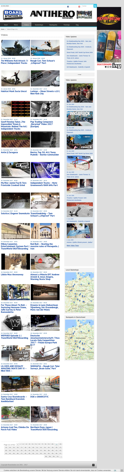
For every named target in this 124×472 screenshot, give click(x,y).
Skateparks (53, 25)
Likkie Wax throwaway (12, 274)
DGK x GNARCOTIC (39, 396)
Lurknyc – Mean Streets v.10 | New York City (45, 92)
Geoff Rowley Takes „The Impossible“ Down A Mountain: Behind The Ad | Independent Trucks (14, 125)
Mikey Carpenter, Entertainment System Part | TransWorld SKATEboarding (15, 246)
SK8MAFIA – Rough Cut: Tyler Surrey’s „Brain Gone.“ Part (45, 367)
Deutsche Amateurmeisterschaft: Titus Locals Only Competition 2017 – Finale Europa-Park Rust (45, 340)
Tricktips (66, 25)
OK (115, 470)
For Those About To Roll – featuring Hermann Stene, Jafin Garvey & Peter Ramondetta (14, 308)
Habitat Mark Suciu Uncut (14, 91)
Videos (26, 25)
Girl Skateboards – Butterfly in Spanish (78, 67)
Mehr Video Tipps (73, 245)
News (16, 25)
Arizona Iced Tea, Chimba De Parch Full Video (15, 428)
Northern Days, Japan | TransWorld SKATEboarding (44, 428)
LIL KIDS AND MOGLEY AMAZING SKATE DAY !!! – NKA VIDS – (14, 368)
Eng (77, 25)
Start (6, 25)
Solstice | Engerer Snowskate (15, 213)
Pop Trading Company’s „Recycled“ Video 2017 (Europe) (41, 124)
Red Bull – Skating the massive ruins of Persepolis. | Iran (44, 246)
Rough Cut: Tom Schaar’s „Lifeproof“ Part (42, 61)
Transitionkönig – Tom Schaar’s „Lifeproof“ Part (42, 214)
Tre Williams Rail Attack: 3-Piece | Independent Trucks (14, 61)
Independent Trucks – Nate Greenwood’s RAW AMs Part (44, 184)
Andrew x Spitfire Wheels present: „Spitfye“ (80, 242)
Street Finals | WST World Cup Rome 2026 (80, 52)
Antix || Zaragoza (9, 152)
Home (2, 29)
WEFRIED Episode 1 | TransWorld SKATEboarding (14, 336)
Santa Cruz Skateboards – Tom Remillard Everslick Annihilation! (14, 399)
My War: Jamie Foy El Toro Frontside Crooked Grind (13, 184)
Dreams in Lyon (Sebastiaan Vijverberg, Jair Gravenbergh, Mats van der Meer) (44, 307)
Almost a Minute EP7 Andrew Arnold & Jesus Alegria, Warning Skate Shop (44, 277)
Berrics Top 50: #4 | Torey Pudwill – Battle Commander (44, 153)
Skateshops (39, 25)
